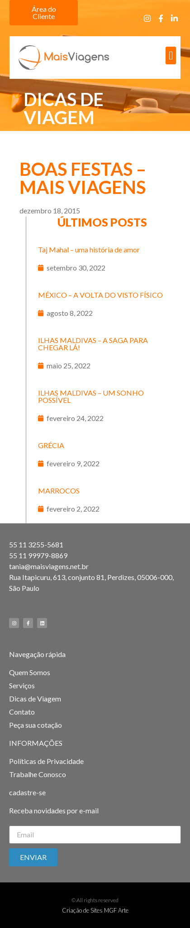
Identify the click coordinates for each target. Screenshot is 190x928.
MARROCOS (59, 490)
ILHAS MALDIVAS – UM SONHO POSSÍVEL (91, 396)
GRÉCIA (51, 445)
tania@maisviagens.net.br (49, 566)
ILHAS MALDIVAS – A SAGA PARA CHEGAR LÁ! (93, 344)
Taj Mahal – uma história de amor (89, 249)
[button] (44, 12)
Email (17, 822)
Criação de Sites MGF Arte (95, 910)
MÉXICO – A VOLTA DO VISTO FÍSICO (100, 294)
